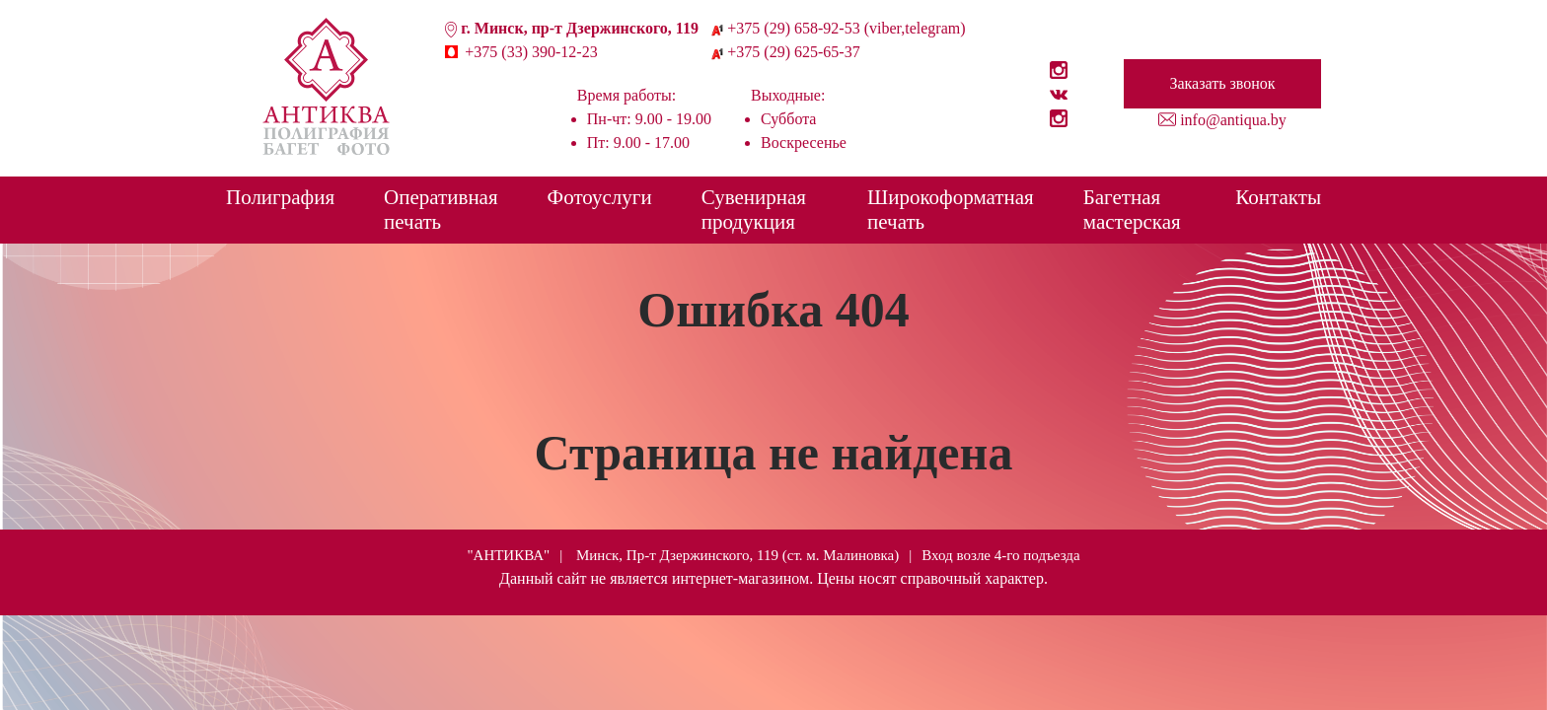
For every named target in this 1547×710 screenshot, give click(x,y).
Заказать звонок (1222, 83)
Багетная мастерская (1132, 209)
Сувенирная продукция (753, 209)
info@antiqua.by (1233, 119)
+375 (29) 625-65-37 (793, 51)
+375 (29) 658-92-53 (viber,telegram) (846, 28)
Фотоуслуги (600, 197)
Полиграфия (280, 197)
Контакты (1278, 197)
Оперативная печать (441, 209)
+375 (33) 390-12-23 (531, 51)
